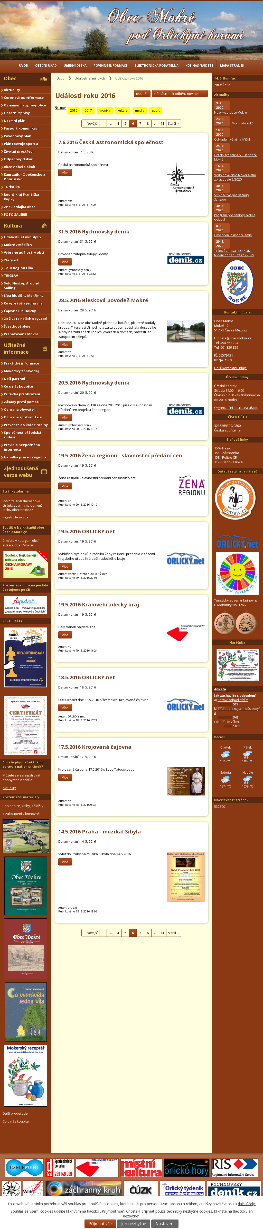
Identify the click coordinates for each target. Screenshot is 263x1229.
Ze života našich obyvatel (25, 318)
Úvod (23, 65)
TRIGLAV (11, 275)
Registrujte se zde (15, 517)
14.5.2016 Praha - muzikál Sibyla (99, 831)
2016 (73, 110)
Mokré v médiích (18, 244)
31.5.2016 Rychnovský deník (93, 231)
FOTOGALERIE (15, 214)
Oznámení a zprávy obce (25, 105)
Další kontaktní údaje (230, 368)
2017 (88, 110)
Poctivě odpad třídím (233, 700)
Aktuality (12, 89)
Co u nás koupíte (18, 386)
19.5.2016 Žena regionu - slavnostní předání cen (120, 455)
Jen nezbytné (133, 1223)
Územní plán (14, 120)
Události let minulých (90, 78)
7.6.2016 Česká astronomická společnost (111, 142)
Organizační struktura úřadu (236, 407)
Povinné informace (110, 65)
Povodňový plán (17, 136)
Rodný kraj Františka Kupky (21, 196)
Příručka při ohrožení (22, 394)
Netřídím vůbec (228, 722)
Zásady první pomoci (22, 401)
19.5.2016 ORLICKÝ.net (86, 531)
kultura (123, 110)
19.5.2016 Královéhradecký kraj (98, 604)
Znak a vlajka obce (19, 206)
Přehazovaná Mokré (21, 334)
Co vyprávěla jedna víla (23, 303)
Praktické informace (21, 363)
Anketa (220, 689)
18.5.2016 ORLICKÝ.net (86, 677)
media (139, 110)
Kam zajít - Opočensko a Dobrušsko (24, 176)
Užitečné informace (16, 348)
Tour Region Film (18, 268)
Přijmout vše (100, 1223)
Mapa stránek (232, 65)
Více (65, 172)
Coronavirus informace (24, 97)
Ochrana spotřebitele (23, 417)
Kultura (13, 225)
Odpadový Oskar (18, 159)
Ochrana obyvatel (19, 409)
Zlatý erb (12, 260)
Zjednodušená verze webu (21, 471)
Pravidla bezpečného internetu (22, 447)
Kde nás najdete (199, 65)
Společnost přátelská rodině (22, 434)
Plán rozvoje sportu (21, 143)
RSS (142, 93)
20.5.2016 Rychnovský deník (93, 382)
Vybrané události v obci (24, 252)
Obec (10, 78)
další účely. (247, 1203)
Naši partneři (15, 378)
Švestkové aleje (17, 326)
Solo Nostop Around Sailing (21, 285)
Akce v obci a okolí (19, 166)
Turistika (12, 186)
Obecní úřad (46, 65)
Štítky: (60, 108)
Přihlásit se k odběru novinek (179, 93)
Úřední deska (75, 65)
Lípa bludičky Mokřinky (23, 295)
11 (162, 123)
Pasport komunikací (21, 128)
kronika (104, 110)
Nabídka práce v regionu (25, 457)
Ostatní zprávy (17, 113)
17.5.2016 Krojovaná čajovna (95, 746)
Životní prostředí (19, 151)
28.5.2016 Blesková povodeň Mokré (103, 300)
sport (156, 110)
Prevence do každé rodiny (26, 424)
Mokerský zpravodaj (21, 371)
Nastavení (165, 1223)
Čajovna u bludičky (20, 311)
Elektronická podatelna (157, 65)
